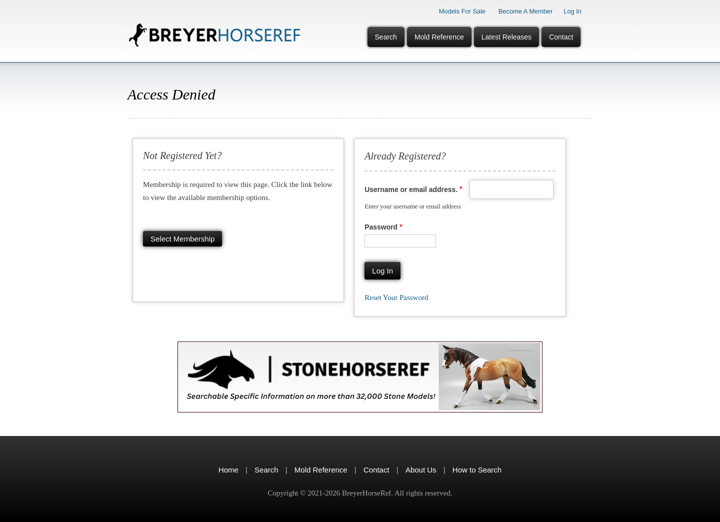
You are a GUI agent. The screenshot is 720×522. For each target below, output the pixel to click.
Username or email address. (411, 190)
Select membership (182, 238)
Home (228, 470)
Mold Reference (439, 37)
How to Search (477, 470)
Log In (573, 11)
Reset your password (396, 298)
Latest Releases (507, 37)
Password (381, 227)
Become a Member (525, 11)
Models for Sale (462, 11)
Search (386, 37)
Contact (561, 37)
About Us (421, 470)
